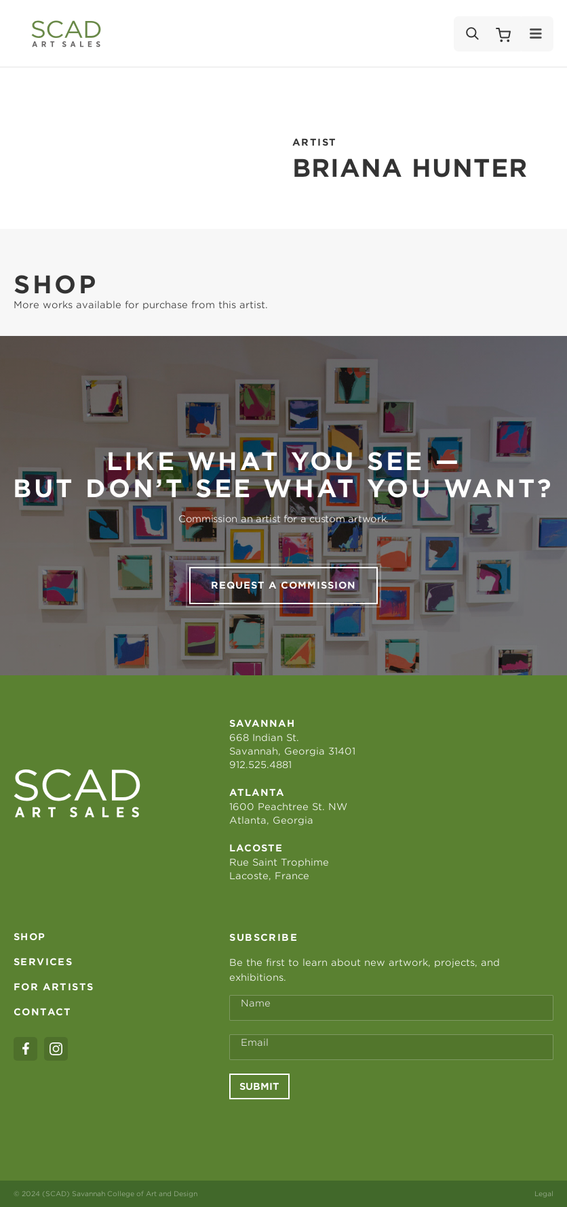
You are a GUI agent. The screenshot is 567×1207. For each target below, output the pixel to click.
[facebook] (25, 1049)
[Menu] (536, 34)
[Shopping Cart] (503, 33)
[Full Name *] (391, 1008)
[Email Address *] (391, 1047)
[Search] (471, 33)
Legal (543, 1193)
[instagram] (56, 1049)
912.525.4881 (260, 764)
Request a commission (283, 585)
